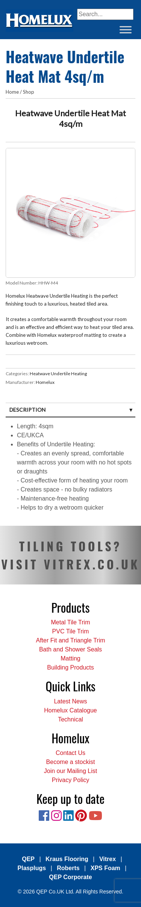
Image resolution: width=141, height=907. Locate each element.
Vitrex (107, 859)
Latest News (70, 701)
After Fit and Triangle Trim (70, 640)
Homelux (45, 382)
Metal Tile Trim (70, 622)
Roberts (68, 868)
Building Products (70, 667)
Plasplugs (32, 868)
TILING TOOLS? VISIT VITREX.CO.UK (70, 555)
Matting (70, 658)
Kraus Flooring (66, 859)
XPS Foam (105, 868)
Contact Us (70, 753)
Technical (70, 719)
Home (12, 92)
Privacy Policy (70, 780)
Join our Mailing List (70, 771)
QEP (28, 859)
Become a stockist (70, 762)
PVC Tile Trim (70, 631)
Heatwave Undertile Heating (58, 373)
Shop (28, 92)
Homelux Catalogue (70, 710)
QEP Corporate (70, 877)
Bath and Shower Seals (70, 649)
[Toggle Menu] (126, 29)
